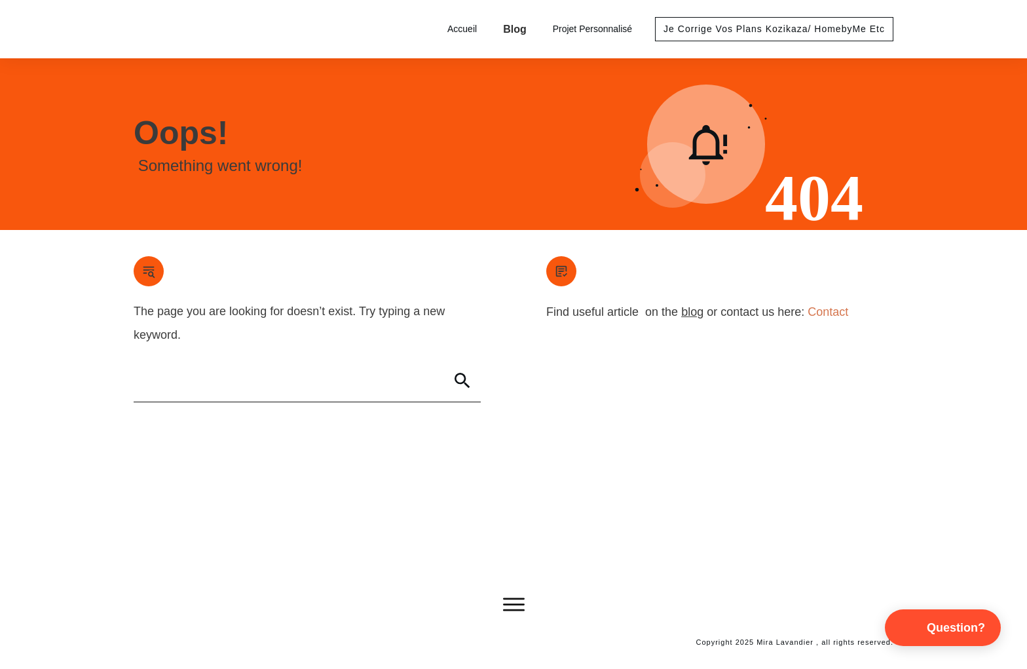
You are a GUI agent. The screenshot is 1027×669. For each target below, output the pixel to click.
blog (692, 311)
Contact (828, 311)
